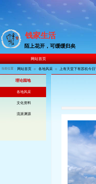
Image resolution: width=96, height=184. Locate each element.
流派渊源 (24, 114)
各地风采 (45, 69)
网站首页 (24, 69)
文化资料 (24, 103)
